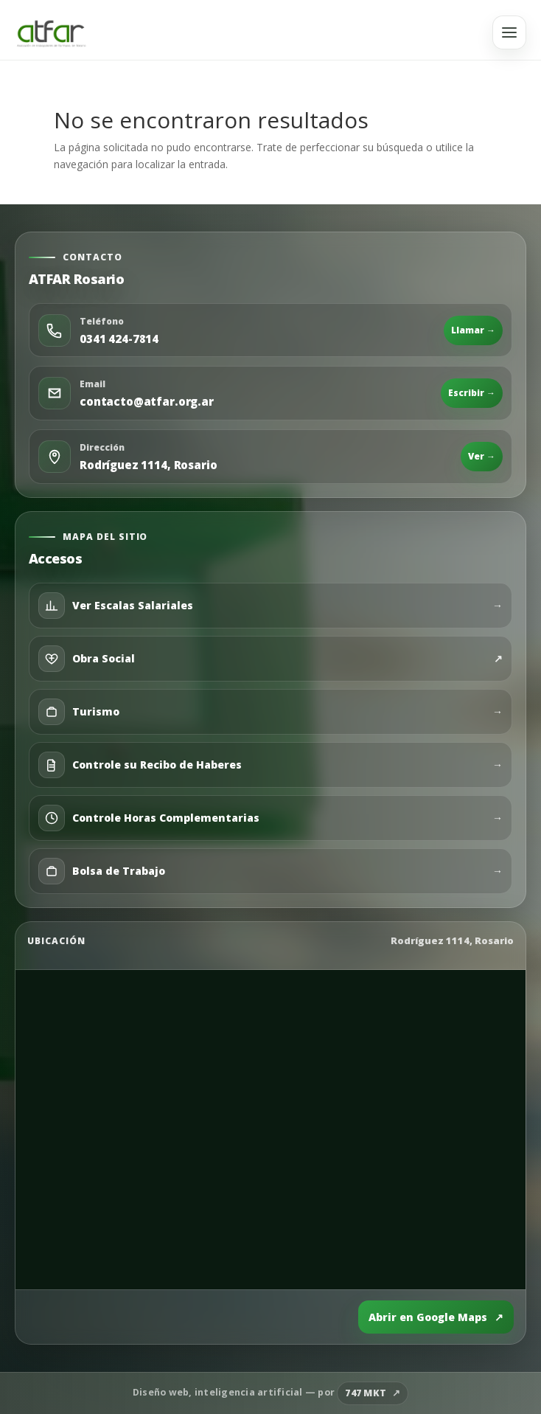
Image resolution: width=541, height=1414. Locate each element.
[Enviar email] (270, 393)
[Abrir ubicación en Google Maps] (270, 456)
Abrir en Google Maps (436, 1317)
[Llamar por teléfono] (270, 330)
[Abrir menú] (509, 32)
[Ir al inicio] (51, 32)
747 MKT (365, 1393)
